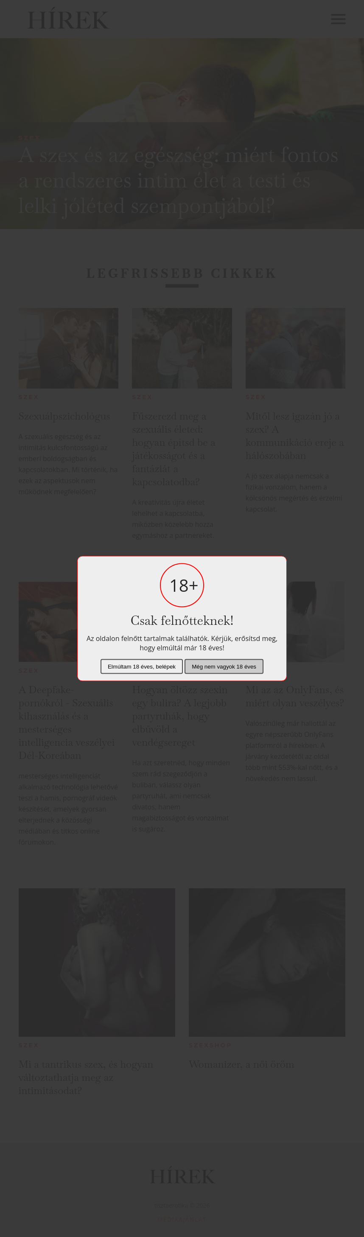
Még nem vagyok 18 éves (224, 666)
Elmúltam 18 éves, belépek (142, 666)
